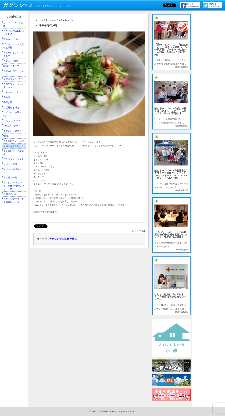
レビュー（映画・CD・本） (14, 162)
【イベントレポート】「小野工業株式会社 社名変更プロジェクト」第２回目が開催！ (170, 234)
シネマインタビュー (14, 127)
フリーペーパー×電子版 (15, 26)
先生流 (9, 137)
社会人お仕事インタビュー (14, 94)
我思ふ (9, 195)
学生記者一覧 (12, 263)
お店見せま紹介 (13, 152)
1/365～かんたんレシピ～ (61, 20)
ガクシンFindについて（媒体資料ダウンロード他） (14, 274)
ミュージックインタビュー (14, 67)
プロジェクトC (13, 214)
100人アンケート (14, 179)
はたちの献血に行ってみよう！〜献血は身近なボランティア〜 (170, 297)
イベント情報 (12, 244)
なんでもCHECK (14, 171)
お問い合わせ (12, 285)
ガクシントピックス (14, 235)
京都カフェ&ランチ (14, 105)
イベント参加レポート (14, 254)
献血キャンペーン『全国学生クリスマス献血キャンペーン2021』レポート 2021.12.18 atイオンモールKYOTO (171, 174)
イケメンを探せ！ (14, 187)
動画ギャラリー (13, 84)
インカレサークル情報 (14, 224)
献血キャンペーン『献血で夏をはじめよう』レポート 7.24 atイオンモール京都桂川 (170, 111)
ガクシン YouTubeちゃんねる (14, 37)
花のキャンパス (13, 46)
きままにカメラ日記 (14, 204)
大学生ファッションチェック (14, 116)
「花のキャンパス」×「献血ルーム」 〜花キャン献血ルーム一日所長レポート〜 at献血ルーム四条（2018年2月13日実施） (171, 49)
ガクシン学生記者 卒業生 (63, 239)
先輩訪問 (10, 144)
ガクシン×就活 (13, 76)
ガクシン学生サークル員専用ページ (14, 295)
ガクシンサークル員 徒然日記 (14, 56)
